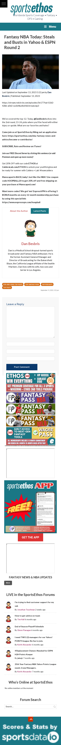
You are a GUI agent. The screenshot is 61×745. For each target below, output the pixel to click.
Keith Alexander (24, 645)
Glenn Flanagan (24, 630)
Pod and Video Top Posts (12, 284)
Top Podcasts (47, 284)
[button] (3, 4)
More (8, 583)
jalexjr (20, 658)
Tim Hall (21, 619)
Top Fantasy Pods (32, 284)
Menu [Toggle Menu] (50, 26)
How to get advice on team (27, 615)
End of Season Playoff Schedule (29, 626)
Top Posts (7, 288)
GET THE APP (30, 537)
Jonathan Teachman (26, 610)
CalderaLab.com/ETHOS (14, 167)
